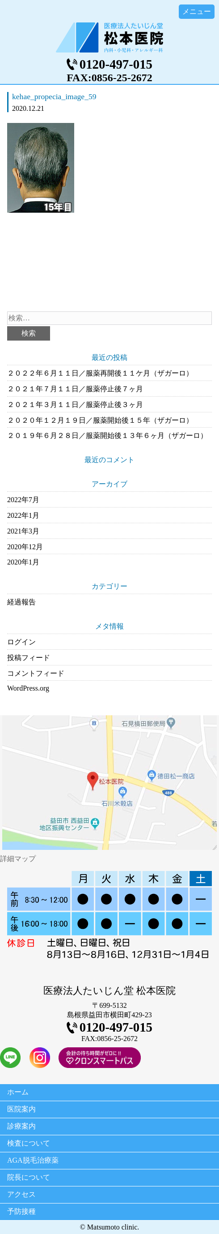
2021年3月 (23, 531)
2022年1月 (23, 515)
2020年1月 (23, 562)
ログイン (21, 642)
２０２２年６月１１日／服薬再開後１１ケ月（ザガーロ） (100, 373)
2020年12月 (25, 547)
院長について (28, 1177)
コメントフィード (35, 673)
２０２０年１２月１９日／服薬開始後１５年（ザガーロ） (100, 420)
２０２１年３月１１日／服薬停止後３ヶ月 (75, 404)
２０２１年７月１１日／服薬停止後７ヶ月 (75, 389)
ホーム (18, 1092)
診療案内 (21, 1126)
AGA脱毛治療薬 (33, 1160)
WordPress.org (28, 688)
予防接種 (21, 1211)
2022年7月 (23, 499)
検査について (28, 1143)
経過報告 (21, 602)
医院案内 (21, 1109)
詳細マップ (18, 858)
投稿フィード (28, 657)
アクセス (21, 1194)
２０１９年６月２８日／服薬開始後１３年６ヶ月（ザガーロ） (107, 435)
